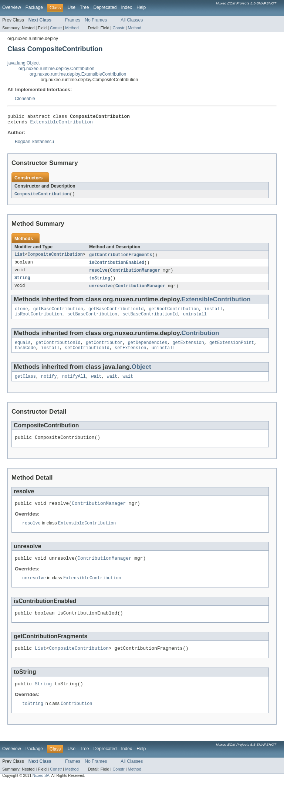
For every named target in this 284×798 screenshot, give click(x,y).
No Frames (96, 20)
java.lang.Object (23, 63)
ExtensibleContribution (61, 123)
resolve (98, 274)
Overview (11, 7)
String (22, 282)
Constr (56, 28)
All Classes (132, 20)
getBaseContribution (58, 314)
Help (141, 7)
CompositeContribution (42, 196)
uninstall (195, 320)
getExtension (188, 349)
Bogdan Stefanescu (34, 143)
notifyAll (74, 384)
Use (71, 7)
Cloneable (25, 98)
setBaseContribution (92, 320)
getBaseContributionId (115, 314)
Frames (72, 20)
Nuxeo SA (41, 791)
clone (21, 314)
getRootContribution (174, 314)
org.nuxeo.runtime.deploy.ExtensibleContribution (78, 74)
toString (99, 282)
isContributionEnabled (116, 266)
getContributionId (58, 349)
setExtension (130, 355)
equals (23, 349)
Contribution (200, 338)
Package (34, 7)
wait (96, 384)
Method (71, 28)
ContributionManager (135, 274)
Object (141, 374)
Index (126, 7)
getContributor (104, 349)
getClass (25, 384)
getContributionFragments (120, 258)
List (19, 258)
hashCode (25, 355)
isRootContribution (38, 320)
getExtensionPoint (231, 349)
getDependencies (148, 349)
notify (49, 384)
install (213, 314)
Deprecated (105, 7)
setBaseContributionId (150, 320)
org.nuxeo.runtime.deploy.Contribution (56, 68)
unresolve (101, 290)
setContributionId (87, 355)
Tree (84, 7)
